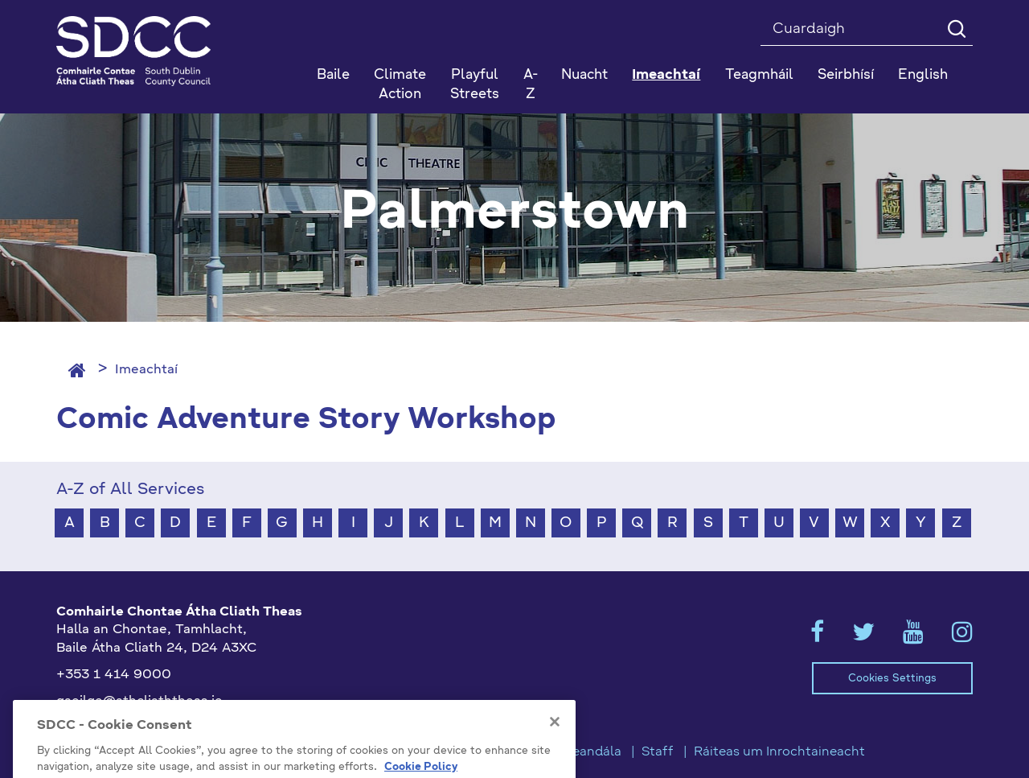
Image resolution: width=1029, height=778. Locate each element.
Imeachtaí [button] (666, 75)
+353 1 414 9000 (113, 675)
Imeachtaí (146, 370)
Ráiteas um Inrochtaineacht (779, 752)
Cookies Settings (892, 678)
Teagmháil (759, 75)
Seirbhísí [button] (846, 75)
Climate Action (400, 84)
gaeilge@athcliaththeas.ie (139, 701)
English (923, 75)
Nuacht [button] (584, 75)
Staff (658, 752)
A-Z (530, 84)
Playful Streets (474, 84)
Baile (333, 75)
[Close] (555, 746)
